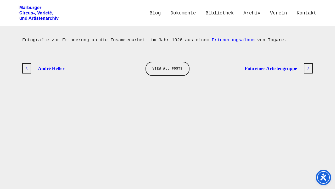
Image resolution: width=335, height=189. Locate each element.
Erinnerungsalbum (233, 40)
